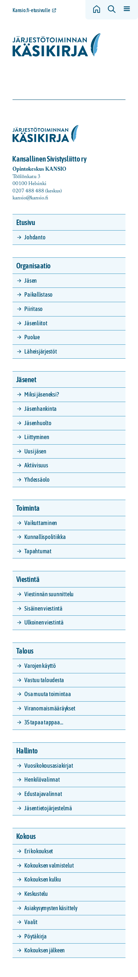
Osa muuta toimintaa (47, 694)
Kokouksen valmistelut (49, 865)
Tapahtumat (38, 551)
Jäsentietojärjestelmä (48, 808)
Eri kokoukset (38, 851)
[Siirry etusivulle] (57, 45)
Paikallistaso (38, 294)
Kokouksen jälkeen (44, 950)
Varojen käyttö (40, 665)
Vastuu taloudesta (44, 680)
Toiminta (28, 508)
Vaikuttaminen (40, 523)
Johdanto (34, 237)
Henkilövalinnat (42, 779)
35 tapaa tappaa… (43, 722)
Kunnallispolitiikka (45, 536)
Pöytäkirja (35, 936)
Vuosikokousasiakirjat (48, 765)
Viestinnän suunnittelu (49, 594)
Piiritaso (33, 308)
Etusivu (25, 222)
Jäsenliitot (35, 323)
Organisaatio (33, 265)
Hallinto (27, 750)
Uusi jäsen (35, 451)
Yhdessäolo (37, 479)
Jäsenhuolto (37, 423)
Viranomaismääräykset (49, 708)
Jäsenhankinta (40, 408)
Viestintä (28, 579)
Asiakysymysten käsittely (50, 908)
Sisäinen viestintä (43, 608)
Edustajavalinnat (43, 793)
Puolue (32, 337)
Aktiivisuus (36, 465)
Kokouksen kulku (42, 879)
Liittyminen (36, 437)
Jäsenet (26, 379)
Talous (24, 651)
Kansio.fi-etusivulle (31, 10)
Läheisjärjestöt (40, 351)
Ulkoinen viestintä (44, 622)
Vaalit (31, 922)
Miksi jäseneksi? (41, 394)
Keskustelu (36, 893)
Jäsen (30, 280)
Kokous (26, 836)
